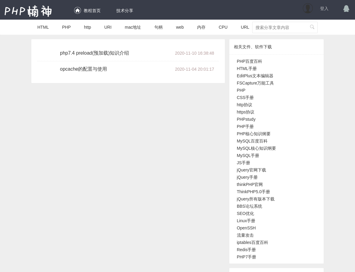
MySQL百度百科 (252, 141)
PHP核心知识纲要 (254, 133)
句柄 (158, 27)
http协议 (244, 104)
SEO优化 (245, 213)
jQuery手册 (247, 177)
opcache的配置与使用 (83, 69)
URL (245, 27)
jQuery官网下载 (251, 170)
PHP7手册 (246, 256)
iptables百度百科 (252, 242)
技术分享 (123, 10)
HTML (43, 27)
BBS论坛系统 (249, 206)
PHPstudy (246, 119)
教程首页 (87, 10)
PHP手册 (245, 126)
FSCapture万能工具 (255, 83)
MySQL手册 (248, 155)
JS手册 (243, 162)
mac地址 (133, 27)
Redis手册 (246, 249)
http (87, 27)
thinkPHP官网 (250, 184)
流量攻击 (245, 235)
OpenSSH (246, 228)
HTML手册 (247, 68)
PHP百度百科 (249, 61)
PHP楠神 (28, 11)
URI (108, 27)
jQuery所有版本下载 (256, 199)
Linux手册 (246, 220)
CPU (223, 27)
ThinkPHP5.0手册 (253, 191)
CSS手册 (245, 97)
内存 (201, 27)
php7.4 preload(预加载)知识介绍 (94, 53)
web (180, 27)
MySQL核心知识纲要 (256, 148)
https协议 (245, 112)
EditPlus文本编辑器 (255, 75)
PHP (66, 27)
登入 (324, 8)
